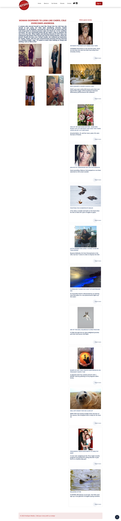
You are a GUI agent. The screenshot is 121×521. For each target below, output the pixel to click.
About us (46, 3)
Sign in (99, 3)
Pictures (62, 3)
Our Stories (54, 3)
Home (39, 3)
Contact (69, 3)
